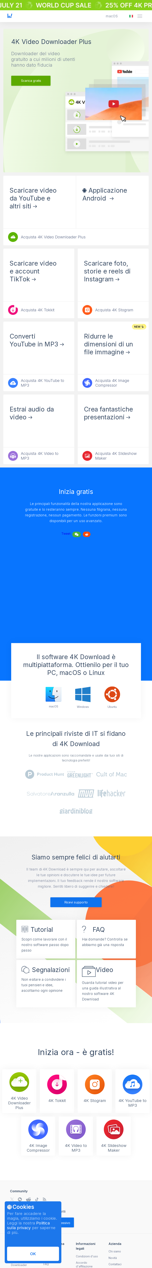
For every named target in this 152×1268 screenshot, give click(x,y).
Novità (113, 1258)
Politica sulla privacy (28, 1225)
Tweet (65, 534)
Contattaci (115, 1264)
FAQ (46, 1264)
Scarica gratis (31, 81)
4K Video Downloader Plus (51, 42)
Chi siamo (115, 1251)
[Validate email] (61, 1222)
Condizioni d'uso (87, 1256)
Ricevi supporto (76, 902)
